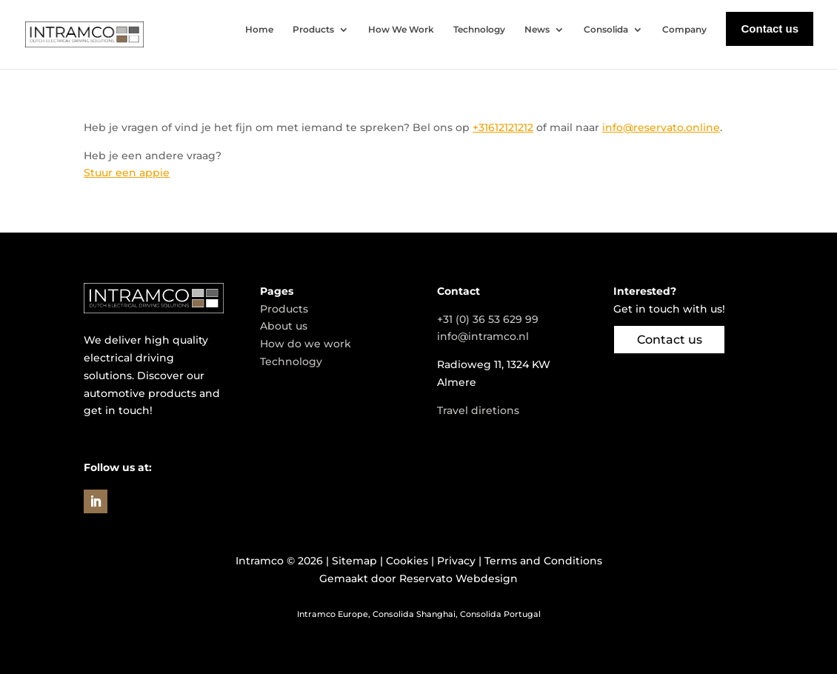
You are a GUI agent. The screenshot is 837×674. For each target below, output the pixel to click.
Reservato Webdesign (458, 578)
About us (283, 326)
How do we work (305, 343)
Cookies (407, 560)
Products (284, 309)
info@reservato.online (661, 127)
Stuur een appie (127, 172)
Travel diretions (478, 410)
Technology (291, 361)
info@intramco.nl (483, 336)
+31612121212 (503, 127)
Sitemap (354, 560)
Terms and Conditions (543, 560)
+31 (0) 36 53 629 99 (487, 319)
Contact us (669, 340)
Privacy (456, 560)
